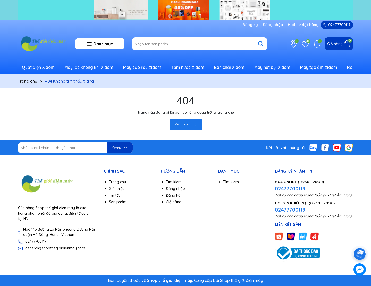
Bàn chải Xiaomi (230, 67)
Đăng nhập (273, 24)
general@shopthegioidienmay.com (55, 248)
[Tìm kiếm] (261, 44)
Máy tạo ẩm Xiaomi (319, 67)
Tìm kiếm (174, 182)
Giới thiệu (117, 188)
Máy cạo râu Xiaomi (142, 67)
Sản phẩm (118, 202)
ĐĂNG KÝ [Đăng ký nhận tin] (120, 147)
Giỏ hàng (173, 202)
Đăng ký (250, 24)
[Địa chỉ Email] (75, 147)
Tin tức (114, 195)
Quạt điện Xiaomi (39, 67)
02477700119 (336, 24)
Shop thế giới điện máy (241, 280)
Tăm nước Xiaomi (188, 67)
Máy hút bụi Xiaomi (272, 67)
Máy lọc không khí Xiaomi (89, 67)
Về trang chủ (186, 124)
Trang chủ (117, 182)
